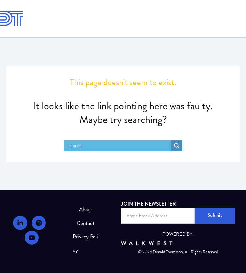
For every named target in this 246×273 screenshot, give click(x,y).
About (85, 210)
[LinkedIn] (20, 223)
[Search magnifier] (176, 145)
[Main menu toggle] (237, 18)
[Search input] (119, 145)
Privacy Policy (85, 243)
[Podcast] (39, 223)
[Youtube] (32, 238)
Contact (85, 223)
